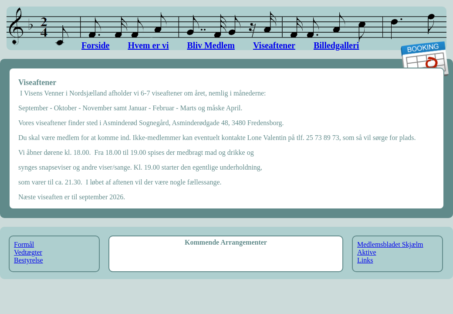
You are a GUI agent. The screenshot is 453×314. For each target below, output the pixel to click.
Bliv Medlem (210, 45)
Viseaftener (274, 45)
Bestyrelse (28, 260)
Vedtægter (28, 252)
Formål (24, 244)
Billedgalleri (336, 45)
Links (365, 260)
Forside (95, 45)
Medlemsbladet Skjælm (390, 244)
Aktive (366, 252)
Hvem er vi (148, 45)
